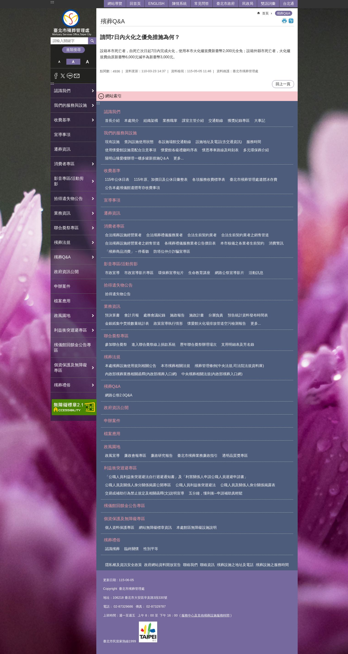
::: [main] (103, 11)
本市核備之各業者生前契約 (242, 243)
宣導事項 (62, 134)
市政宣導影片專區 (139, 273)
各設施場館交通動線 (174, 142)
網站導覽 (115, 3)
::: (52, 2)
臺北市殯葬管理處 (73, 22)
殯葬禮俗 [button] (62, 385)
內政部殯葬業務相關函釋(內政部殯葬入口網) (141, 374)
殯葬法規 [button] (62, 242)
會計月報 (131, 315)
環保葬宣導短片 (171, 273)
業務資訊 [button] (62, 213)
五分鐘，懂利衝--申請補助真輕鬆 (216, 493)
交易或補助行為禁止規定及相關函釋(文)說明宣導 (144, 493)
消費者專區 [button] (64, 164)
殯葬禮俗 (112, 540)
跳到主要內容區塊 (2, 2)
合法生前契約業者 (202, 235)
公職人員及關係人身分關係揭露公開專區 (138, 485)
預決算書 (112, 315)
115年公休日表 (117, 179)
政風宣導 (112, 455)
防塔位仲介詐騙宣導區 (172, 251)
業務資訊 (112, 306)
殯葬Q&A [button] (62, 257)
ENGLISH (156, 3)
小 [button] (59, 62)
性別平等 (150, 549)
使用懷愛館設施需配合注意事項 (130, 150)
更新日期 (109, 580)
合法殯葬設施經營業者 (123, 235)
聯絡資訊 (207, 565)
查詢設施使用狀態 (139, 142)
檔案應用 (62, 301)
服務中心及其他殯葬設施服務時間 (205, 615)
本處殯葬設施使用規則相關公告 (130, 366)
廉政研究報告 (162, 455)
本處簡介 (131, 120)
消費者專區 (114, 226)
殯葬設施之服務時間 (272, 565)
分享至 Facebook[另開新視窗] (55, 76)
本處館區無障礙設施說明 (196, 527)
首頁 (265, 13)
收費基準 (112, 170)
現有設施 (112, 142)
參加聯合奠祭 (116, 344)
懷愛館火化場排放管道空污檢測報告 (216, 323)
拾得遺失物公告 (118, 285)
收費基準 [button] (62, 120)
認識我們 (112, 111)
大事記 (259, 120)
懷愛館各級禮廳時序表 (179, 150)
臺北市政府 (225, 3)
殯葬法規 (112, 357)
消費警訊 (276, 243)
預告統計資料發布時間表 (248, 315)
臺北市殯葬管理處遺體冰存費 (253, 179)
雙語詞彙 (268, 3)
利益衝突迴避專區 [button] (70, 330)
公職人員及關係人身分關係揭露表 (247, 485)
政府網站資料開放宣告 (162, 565)
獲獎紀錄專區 (239, 120)
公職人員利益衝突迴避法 (195, 485)
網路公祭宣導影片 (229, 273)
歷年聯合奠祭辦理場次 (198, 344)
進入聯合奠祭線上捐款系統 (153, 344)
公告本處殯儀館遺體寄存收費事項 (132, 188)
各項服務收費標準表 (208, 179)
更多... (178, 158)
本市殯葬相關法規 (175, 366)
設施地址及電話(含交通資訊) (219, 142)
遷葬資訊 (62, 149)
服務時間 (253, 142)
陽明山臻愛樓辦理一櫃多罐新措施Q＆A (137, 158)
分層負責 (215, 315)
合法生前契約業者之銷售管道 (245, 235)
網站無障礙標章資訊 (155, 527)
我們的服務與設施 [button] (70, 105)
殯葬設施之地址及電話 (235, 565)
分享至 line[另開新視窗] (69, 76)
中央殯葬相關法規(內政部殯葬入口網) (212, 374)
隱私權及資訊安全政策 (123, 565)
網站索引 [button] (113, 96)
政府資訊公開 (66, 271)
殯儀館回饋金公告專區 (72, 348)
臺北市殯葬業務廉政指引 (197, 455)
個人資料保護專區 (119, 527)
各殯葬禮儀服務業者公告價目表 (190, 243)
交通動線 (215, 120)
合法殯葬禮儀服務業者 (164, 235)
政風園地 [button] (62, 315)
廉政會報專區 (135, 455)
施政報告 (177, 315)
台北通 (288, 3)
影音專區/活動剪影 (121, 264)
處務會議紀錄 (154, 315)
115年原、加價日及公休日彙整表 (161, 179)
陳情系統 (179, 3)
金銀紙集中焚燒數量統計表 (127, 323)
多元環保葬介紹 (256, 150)
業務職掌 (170, 120)
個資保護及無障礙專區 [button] (70, 368)
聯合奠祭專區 (116, 336)
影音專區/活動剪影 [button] (69, 181)
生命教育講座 (199, 273)
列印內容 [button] (284, 21)
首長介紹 (112, 120)
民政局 (247, 3)
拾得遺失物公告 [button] (68, 198)
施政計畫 (196, 315)
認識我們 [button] (62, 90)
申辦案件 (62, 286)
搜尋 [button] (92, 40)
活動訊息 (256, 273)
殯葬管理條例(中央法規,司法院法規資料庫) (229, 366)
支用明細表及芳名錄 (237, 344)
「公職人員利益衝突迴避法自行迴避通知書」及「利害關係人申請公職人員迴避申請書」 (176, 477)
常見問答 (201, 3)
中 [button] (73, 62)
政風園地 (112, 446)
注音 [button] (291, 21)
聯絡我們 (190, 565)
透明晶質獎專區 (235, 455)
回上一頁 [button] (283, 84)
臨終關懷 (131, 549)
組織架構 (150, 120)
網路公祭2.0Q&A (118, 395)
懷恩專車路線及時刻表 (220, 150)
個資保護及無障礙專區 (124, 518)
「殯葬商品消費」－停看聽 (127, 251)
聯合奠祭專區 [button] (66, 228)
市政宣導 (112, 273)
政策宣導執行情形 (168, 323)
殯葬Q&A (283, 13)
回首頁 (135, 3)
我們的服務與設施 (120, 133)
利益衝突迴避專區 (120, 468)
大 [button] (87, 62)
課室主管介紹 (193, 120)
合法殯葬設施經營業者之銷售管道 (132, 243)
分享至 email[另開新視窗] (76, 76)
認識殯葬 (112, 549)
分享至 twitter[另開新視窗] (62, 76)
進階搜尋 (73, 50)
